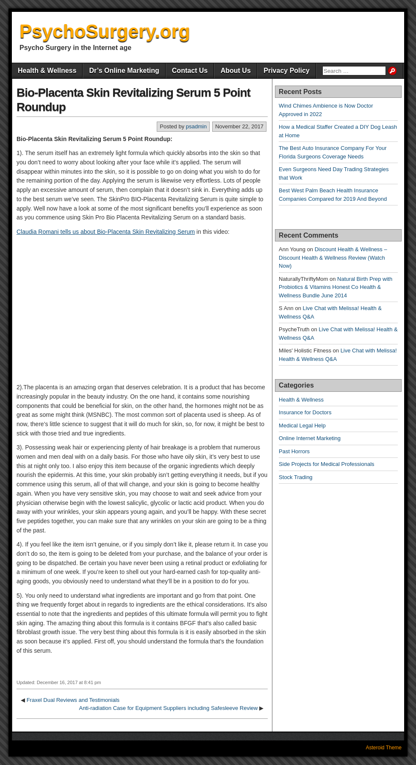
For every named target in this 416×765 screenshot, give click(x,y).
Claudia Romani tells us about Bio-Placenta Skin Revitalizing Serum (106, 231)
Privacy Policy (286, 70)
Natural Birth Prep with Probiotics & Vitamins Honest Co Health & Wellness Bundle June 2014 (335, 287)
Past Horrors (294, 451)
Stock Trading (296, 477)
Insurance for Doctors (305, 412)
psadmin (196, 126)
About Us (236, 70)
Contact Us (190, 70)
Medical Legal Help (302, 425)
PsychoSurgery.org (104, 31)
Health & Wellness (47, 70)
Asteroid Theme (384, 748)
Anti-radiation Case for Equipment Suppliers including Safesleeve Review (168, 708)
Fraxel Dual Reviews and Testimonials (73, 700)
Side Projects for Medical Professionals (326, 464)
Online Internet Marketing (310, 438)
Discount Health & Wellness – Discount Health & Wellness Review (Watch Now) (333, 257)
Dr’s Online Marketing (124, 70)
